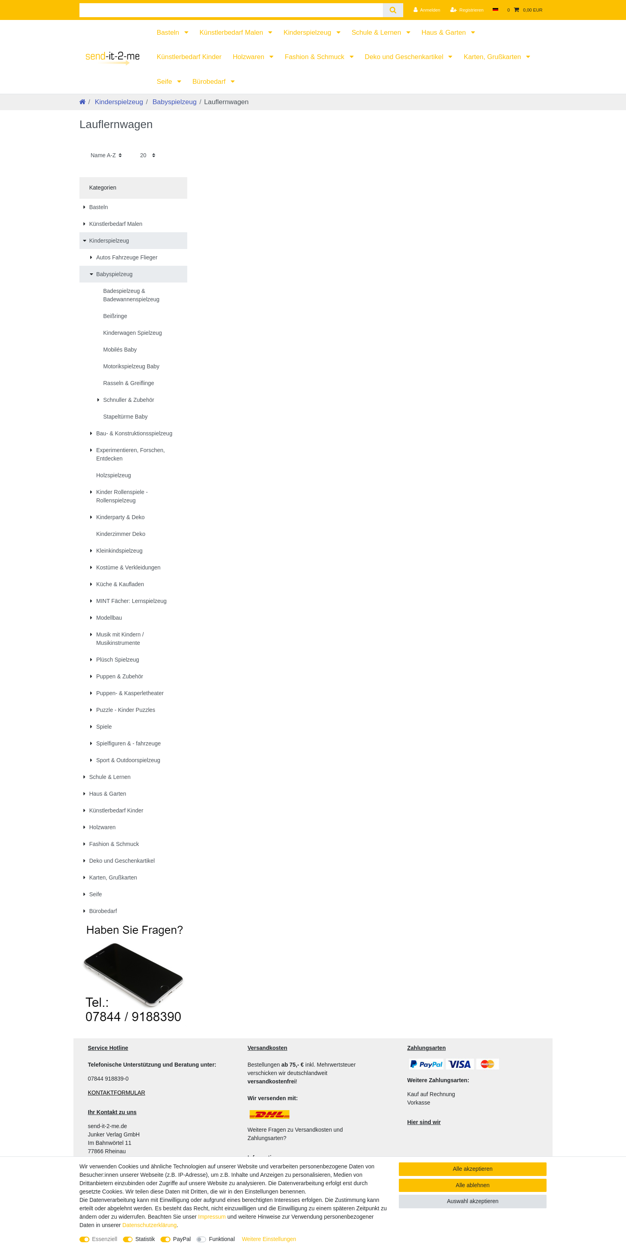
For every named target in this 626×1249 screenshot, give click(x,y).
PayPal (182, 1239)
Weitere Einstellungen (269, 1239)
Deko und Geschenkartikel (405, 57)
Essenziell (104, 1239)
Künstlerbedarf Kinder (189, 57)
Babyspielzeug (173, 102)
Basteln (169, 32)
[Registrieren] (467, 10)
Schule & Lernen (377, 32)
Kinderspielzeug (308, 32)
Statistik (145, 1239)
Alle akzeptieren (473, 1169)
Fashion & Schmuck (315, 57)
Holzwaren (249, 57)
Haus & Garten (445, 32)
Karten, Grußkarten (493, 57)
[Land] (495, 10)
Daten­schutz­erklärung (149, 1225)
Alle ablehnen (473, 1185)
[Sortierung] (106, 155)
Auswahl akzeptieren (472, 1201)
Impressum (212, 1216)
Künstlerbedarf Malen (232, 32)
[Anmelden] (427, 10)
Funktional (222, 1239)
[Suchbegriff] (231, 10)
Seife (165, 81)
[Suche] (393, 10)
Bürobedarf (210, 81)
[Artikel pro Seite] (148, 155)
